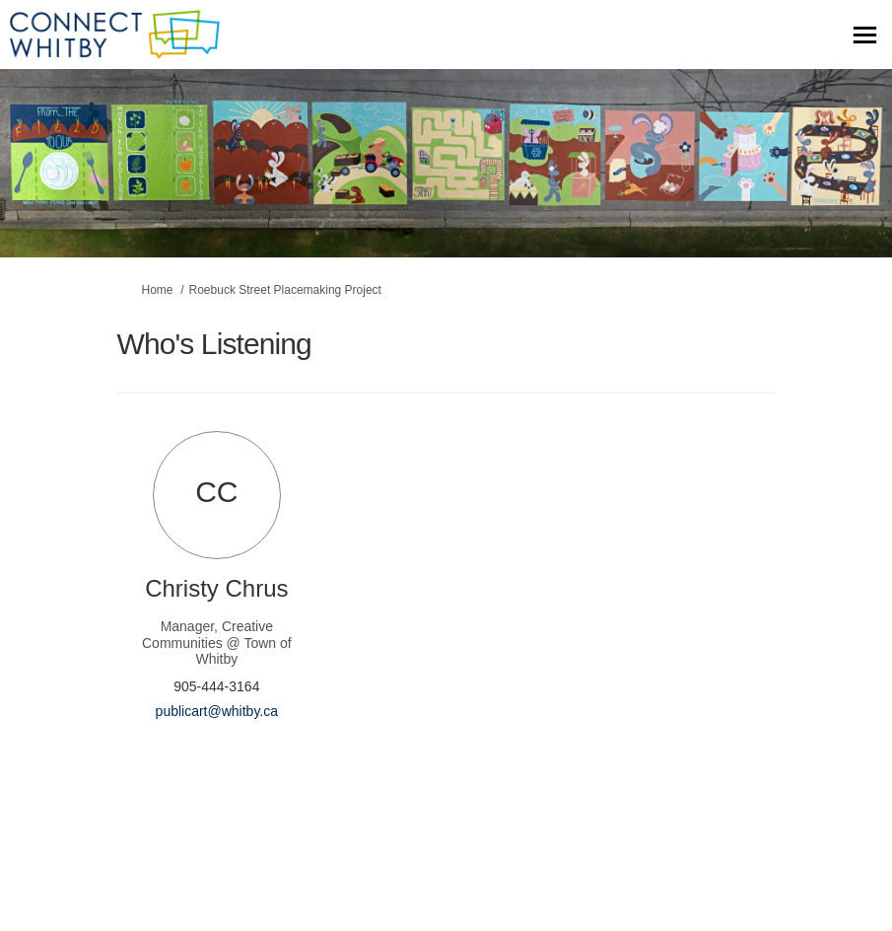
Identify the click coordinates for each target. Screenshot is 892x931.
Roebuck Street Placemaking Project (285, 290)
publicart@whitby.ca (217, 711)
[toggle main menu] (865, 35)
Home (157, 290)
